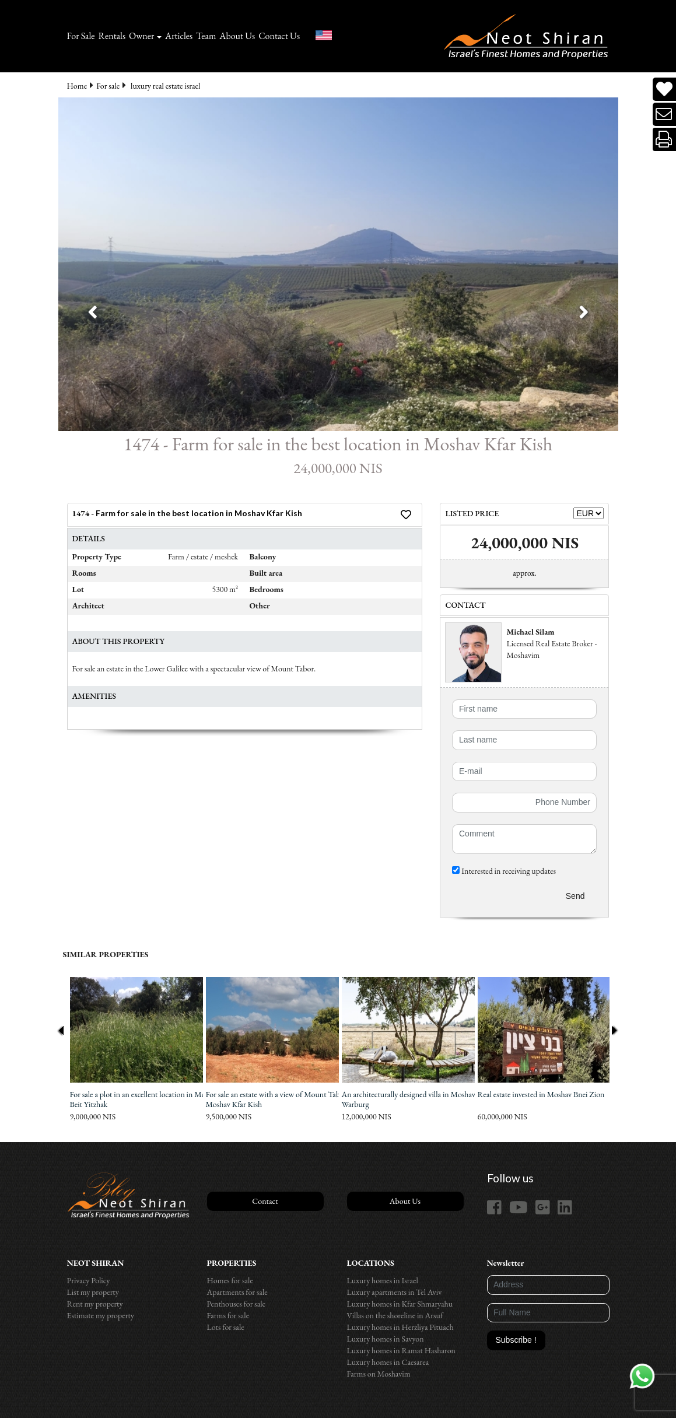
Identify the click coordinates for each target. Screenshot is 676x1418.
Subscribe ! (516, 1340)
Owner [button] (141, 36)
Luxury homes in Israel (382, 1280)
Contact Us (279, 36)
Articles (178, 36)
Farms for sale (228, 1315)
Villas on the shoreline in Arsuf (395, 1315)
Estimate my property (100, 1315)
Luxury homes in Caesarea (388, 1362)
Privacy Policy (88, 1280)
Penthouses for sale (236, 1303)
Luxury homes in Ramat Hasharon (401, 1350)
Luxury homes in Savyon (385, 1338)
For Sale (81, 36)
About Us (237, 36)
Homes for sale (230, 1280)
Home (77, 85)
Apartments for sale (237, 1292)
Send (575, 896)
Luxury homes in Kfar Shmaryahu (400, 1303)
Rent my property (95, 1303)
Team (206, 36)
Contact (265, 1201)
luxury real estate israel (165, 85)
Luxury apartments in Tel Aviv (394, 1292)
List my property (93, 1292)
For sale (108, 85)
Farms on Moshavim (379, 1373)
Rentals (112, 36)
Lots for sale (225, 1327)
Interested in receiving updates (504, 871)
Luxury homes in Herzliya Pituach (400, 1327)
